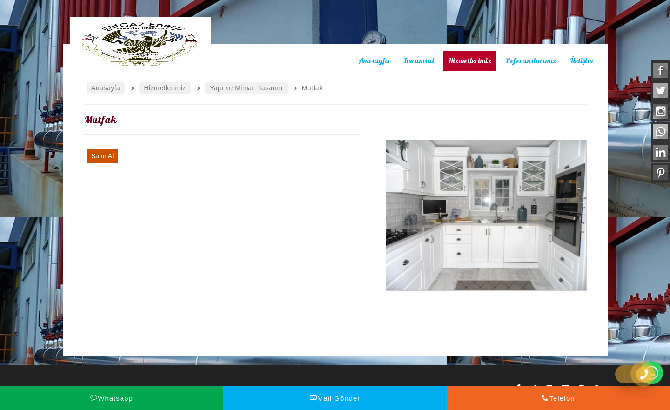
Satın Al (102, 156)
